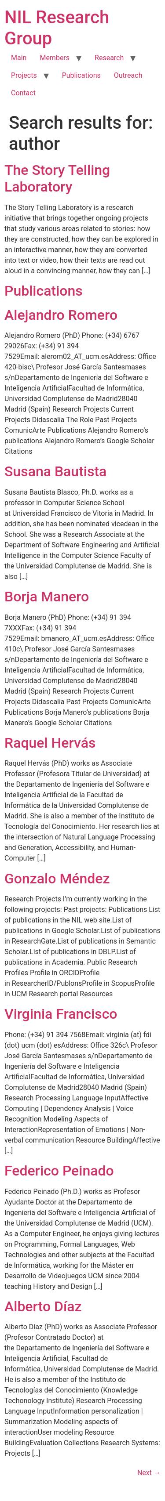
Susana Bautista (55, 471)
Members (55, 58)
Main (18, 58)
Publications (81, 75)
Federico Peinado (59, 1170)
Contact (23, 93)
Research (109, 58)
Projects (24, 75)
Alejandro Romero (60, 315)
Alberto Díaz (43, 1306)
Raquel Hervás (49, 742)
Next (149, 1472)
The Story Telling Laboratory (57, 178)
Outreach (128, 75)
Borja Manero (46, 596)
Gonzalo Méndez (57, 878)
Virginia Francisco (60, 1013)
